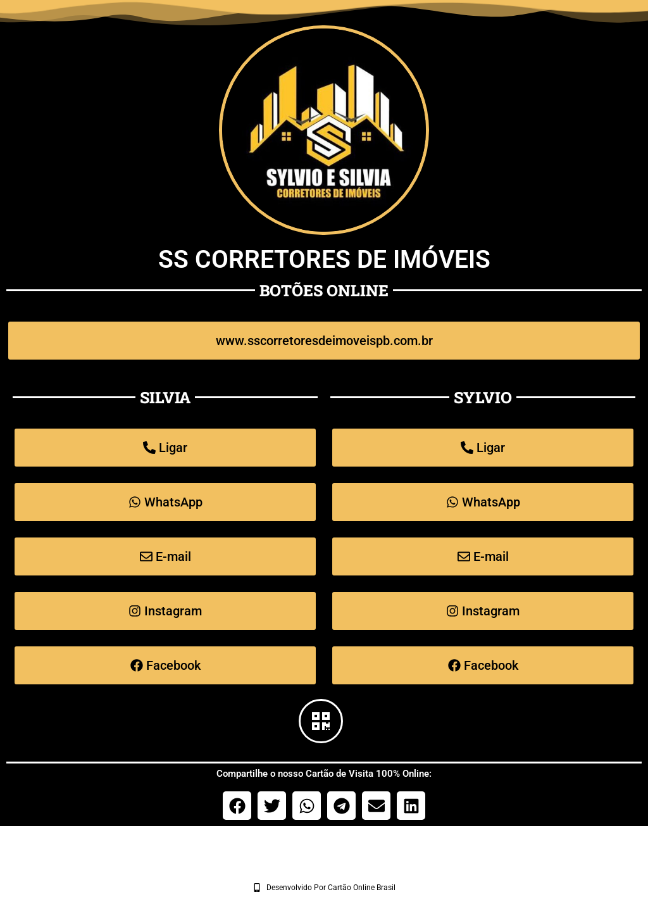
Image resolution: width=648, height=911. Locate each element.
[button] (237, 805)
